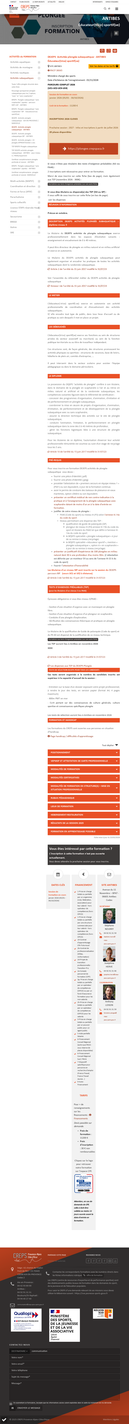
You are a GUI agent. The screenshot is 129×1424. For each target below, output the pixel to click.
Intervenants (97, 2)
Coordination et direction (22, 186)
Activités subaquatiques (22, 78)
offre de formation (92, 1275)
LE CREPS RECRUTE (38, 2)
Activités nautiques (19, 73)
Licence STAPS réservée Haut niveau (24, 210)
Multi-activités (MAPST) (22, 181)
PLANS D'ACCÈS (24, 2)
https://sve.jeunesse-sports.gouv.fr (91, 1293)
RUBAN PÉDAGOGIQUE (62, 798)
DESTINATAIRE (19, 1351)
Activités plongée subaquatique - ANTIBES (21, 128)
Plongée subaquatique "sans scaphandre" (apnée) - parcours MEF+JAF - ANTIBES (25, 102)
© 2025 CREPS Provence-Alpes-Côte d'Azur (29, 1419)
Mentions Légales (111, 1419)
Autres (13, 227)
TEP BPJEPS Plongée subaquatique (24, 147)
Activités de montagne (21, 67)
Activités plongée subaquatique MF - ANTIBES (22, 135)
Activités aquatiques (20, 62)
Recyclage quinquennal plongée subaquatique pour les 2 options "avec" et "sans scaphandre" (24, 93)
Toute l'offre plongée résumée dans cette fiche (25, 85)
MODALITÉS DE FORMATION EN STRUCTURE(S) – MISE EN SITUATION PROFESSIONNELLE (80, 788)
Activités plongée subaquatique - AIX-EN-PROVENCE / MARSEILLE (25, 120)
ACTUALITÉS (51, 2)
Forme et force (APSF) (21, 192)
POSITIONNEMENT (60, 752)
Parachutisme (17, 197)
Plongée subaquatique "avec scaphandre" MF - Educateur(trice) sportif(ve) (25, 111)
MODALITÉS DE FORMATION (65, 769)
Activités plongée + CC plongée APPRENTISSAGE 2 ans (23, 141)
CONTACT (13, 2)
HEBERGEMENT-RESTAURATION (67, 815)
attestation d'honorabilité (75, 566)
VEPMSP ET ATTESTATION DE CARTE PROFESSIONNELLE (79, 761)
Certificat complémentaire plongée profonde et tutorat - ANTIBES (25, 161)
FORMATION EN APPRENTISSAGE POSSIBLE (73, 831)
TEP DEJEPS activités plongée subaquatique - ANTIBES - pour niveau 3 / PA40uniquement (26, 153)
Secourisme (16, 217)
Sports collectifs (18, 202)
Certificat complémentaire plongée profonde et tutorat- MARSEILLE (25, 174)
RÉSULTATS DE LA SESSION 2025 (67, 823)
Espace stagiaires (112, 2)
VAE (12, 232)
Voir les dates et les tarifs (104, 66)
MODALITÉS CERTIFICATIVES (65, 778)
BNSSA (13, 222)
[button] (4, 1420)
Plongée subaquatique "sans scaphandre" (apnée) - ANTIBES (25, 167)
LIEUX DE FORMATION (62, 806)
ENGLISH (61, 2)
